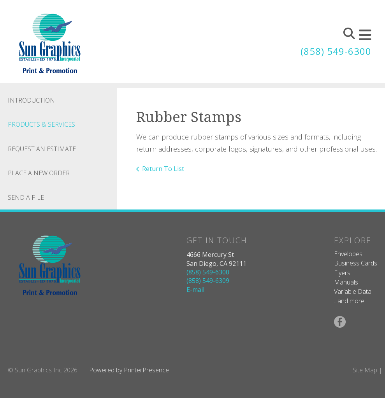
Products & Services (41, 124)
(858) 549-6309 (207, 280)
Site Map (365, 370)
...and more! (350, 301)
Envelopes (348, 254)
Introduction (31, 100)
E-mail (195, 289)
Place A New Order (39, 173)
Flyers (342, 273)
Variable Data (352, 291)
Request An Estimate (42, 149)
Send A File (26, 197)
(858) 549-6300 (336, 51)
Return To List (163, 168)
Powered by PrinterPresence (129, 370)
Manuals (346, 282)
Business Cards (355, 263)
